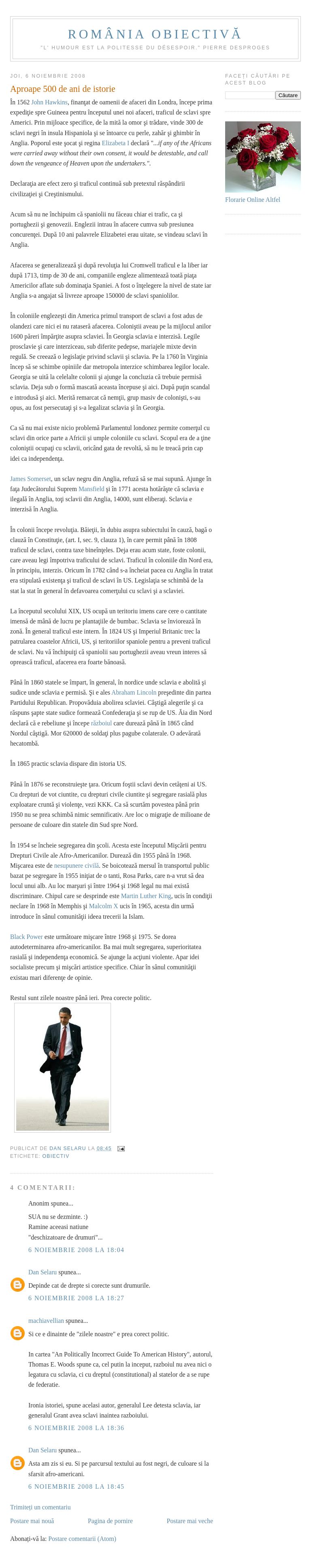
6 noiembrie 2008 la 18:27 (76, 1298)
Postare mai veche (190, 1520)
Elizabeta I (116, 143)
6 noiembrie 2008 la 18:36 (76, 1427)
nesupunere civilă (76, 865)
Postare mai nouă (32, 1520)
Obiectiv (56, 1156)
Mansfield (91, 488)
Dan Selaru (42, 1272)
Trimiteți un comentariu (40, 1507)
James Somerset (30, 478)
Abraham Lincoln (133, 692)
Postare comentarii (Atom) (82, 1538)
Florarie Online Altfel (252, 199)
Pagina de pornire (110, 1520)
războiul (101, 723)
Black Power (26, 936)
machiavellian (46, 1320)
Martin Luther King (146, 895)
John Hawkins (49, 102)
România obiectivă (155, 34)
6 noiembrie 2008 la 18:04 (76, 1249)
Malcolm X (103, 906)
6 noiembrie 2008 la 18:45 (76, 1486)
